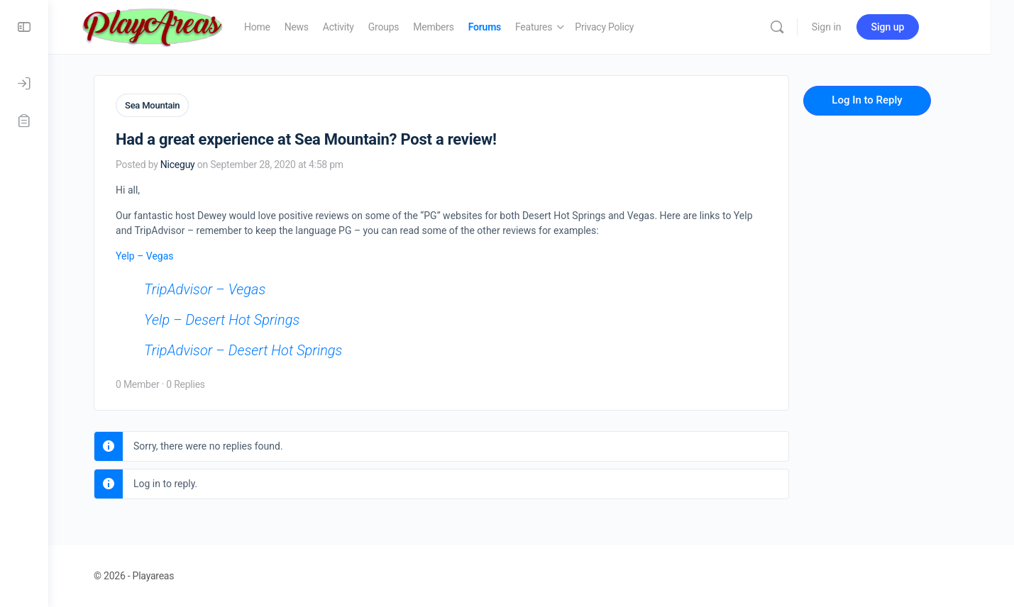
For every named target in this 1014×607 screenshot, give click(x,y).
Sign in (857, 27)
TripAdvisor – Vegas (224, 288)
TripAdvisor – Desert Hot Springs (262, 349)
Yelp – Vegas (164, 255)
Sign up (918, 27)
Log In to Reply (886, 100)
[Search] (807, 26)
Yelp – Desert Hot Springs (241, 319)
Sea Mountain (171, 105)
